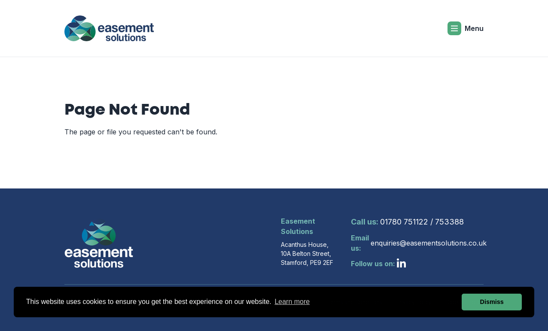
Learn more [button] (292, 301)
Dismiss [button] (492, 301)
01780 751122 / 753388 (407, 222)
